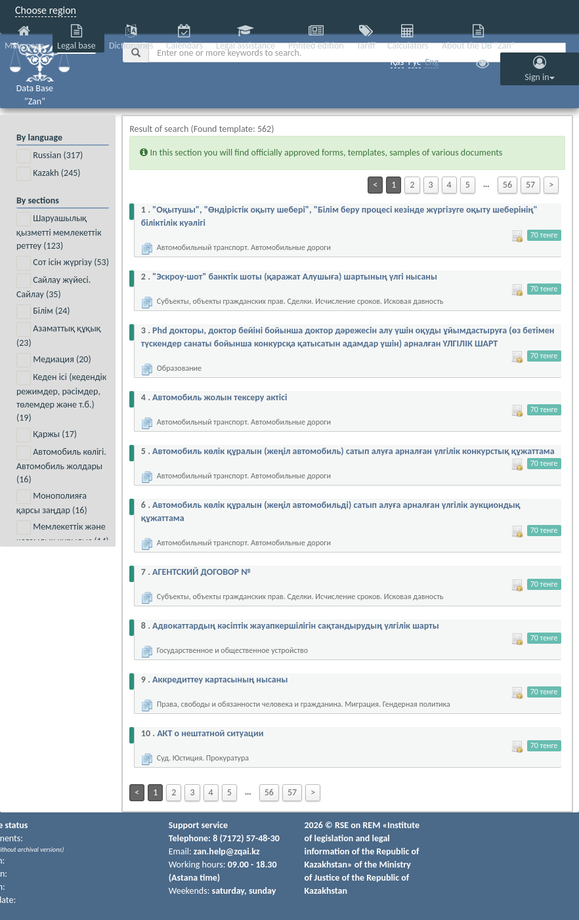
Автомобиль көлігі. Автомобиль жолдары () (61, 465)
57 (530, 184)
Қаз (397, 62)
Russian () (49, 156)
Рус (414, 62)
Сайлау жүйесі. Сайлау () (53, 287)
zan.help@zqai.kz (227, 851)
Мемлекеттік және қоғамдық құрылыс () (62, 533)
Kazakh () (48, 174)
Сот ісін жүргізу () (62, 263)
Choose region (45, 10)
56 (507, 184)
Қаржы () (46, 435)
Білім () (43, 311)
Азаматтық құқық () (58, 335)
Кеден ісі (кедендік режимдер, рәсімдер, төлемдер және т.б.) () (61, 397)
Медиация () (53, 360)
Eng (432, 62)
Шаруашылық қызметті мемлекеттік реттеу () (58, 231)
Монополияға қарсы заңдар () (51, 503)
